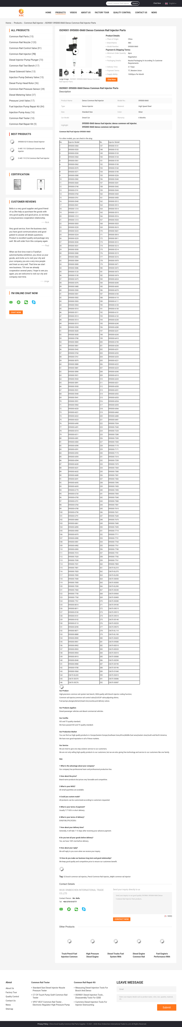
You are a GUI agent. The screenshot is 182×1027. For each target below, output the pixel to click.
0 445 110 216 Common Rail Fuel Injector (33, 158)
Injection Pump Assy (19, 112)
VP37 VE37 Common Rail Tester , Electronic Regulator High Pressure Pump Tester (51, 1004)
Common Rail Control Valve (23, 48)
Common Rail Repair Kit (21, 124)
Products (60, 12)
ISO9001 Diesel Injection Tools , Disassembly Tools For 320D (89, 996)
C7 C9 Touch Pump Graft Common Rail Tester (50, 996)
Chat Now (157, 3)
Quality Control (122, 12)
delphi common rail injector (120, 877)
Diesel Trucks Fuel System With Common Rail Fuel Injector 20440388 (115, 955)
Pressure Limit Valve (19, 100)
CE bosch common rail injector (75, 877)
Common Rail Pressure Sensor (24, 89)
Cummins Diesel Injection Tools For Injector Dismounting (91, 1003)
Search (135, 3)
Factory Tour (102, 12)
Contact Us (141, 12)
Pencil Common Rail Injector (98, 877)
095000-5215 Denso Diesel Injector (31, 142)
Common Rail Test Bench (22, 65)
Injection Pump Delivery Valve (24, 77)
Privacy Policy (43, 1024)
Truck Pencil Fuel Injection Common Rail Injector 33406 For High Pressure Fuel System (69, 955)
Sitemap (9, 1009)
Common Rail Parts (19, 36)
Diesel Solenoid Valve (20, 71)
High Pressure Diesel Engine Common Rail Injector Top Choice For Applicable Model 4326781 (92, 955)
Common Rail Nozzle (19, 42)
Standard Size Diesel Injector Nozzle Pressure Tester (49, 989)
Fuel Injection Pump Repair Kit (24, 106)
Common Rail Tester (19, 118)
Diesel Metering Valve (20, 95)
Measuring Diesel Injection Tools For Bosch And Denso (91, 989)
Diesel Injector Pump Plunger (23, 60)
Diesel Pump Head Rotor (21, 83)
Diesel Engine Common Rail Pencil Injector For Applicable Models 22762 (139, 955)
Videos (73, 12)
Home (48, 12)
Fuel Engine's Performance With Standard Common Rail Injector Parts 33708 (162, 955)
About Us (86, 12)
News (154, 12)
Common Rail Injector (33, 23)
